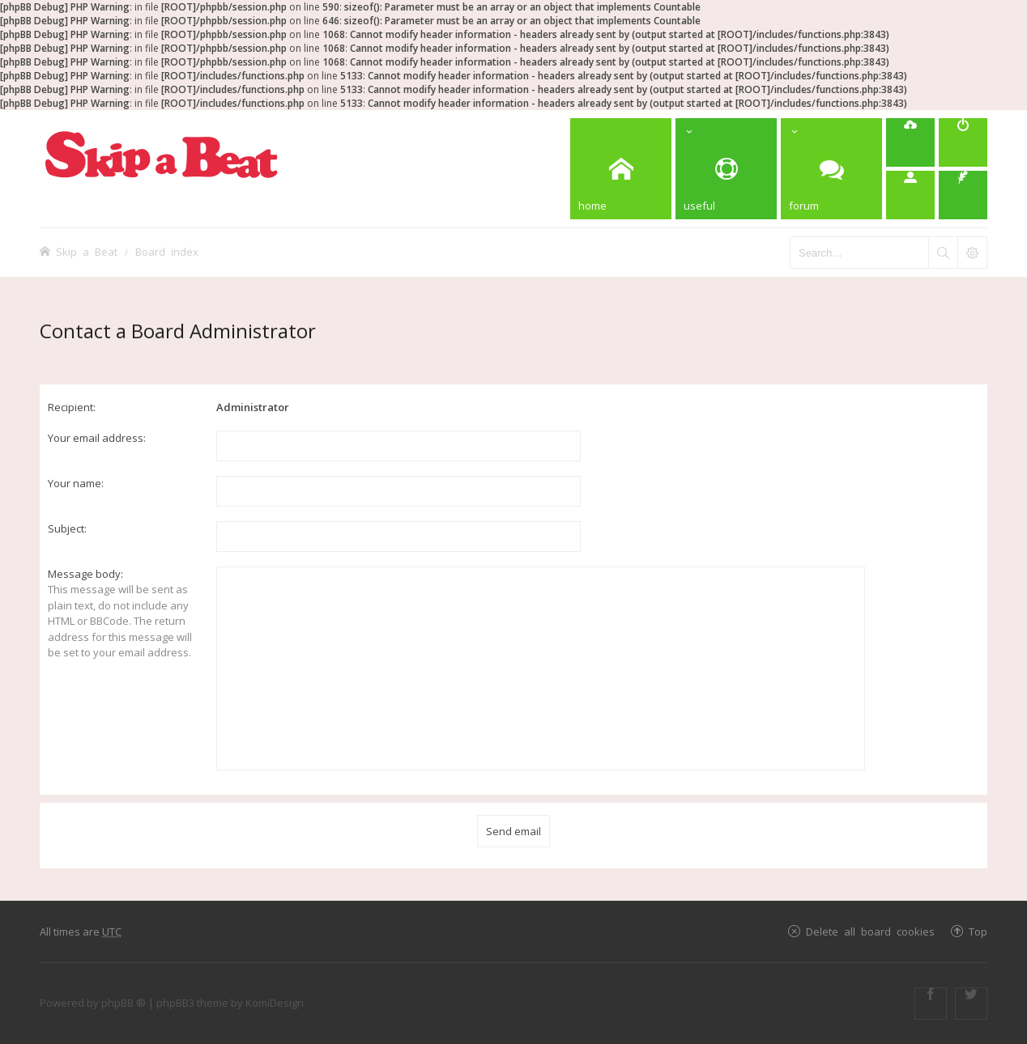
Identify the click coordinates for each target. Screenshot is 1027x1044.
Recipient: (72, 407)
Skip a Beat (86, 251)
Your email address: (97, 438)
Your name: (76, 483)
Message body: (85, 574)
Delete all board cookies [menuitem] (870, 931)
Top (978, 931)
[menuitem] (910, 142)
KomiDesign (274, 1002)
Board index (166, 251)
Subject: (67, 528)
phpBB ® (123, 1002)
